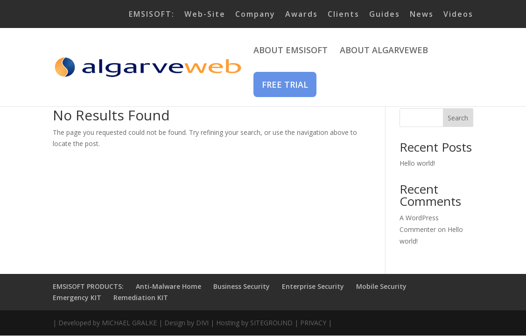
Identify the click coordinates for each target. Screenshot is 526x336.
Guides (384, 14)
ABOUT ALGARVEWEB (384, 51)
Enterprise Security (313, 286)
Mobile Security (381, 286)
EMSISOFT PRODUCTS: (88, 286)
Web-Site (204, 14)
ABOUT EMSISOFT (290, 51)
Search (458, 117)
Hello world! (417, 163)
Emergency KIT (77, 297)
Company (255, 14)
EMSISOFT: (152, 14)
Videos (458, 14)
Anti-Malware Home (168, 286)
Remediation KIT (140, 297)
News (422, 14)
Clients (343, 14)
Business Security (241, 286)
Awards (301, 14)
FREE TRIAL (285, 84)
